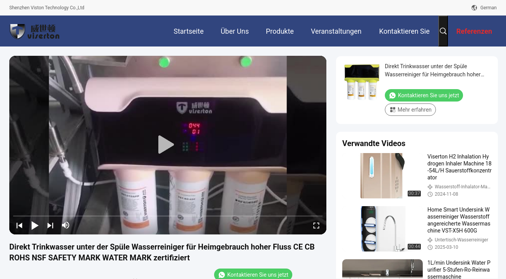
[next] (50, 225)
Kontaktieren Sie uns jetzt (424, 95)
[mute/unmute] (66, 225)
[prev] (19, 225)
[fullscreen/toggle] (316, 225)
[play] (168, 145)
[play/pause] (35, 225)
